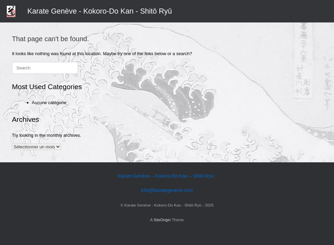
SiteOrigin (162, 220)
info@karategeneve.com (167, 190)
